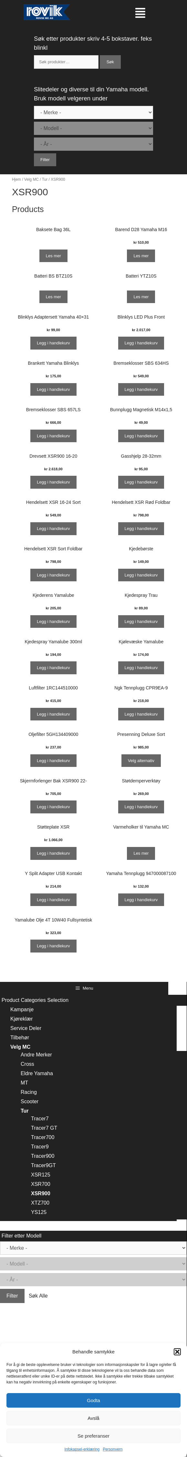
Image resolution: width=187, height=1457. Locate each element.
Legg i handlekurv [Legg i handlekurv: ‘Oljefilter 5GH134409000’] (53, 760)
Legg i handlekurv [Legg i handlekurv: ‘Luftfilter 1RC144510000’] (53, 714)
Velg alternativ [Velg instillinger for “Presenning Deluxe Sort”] (141, 760)
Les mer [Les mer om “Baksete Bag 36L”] (53, 255)
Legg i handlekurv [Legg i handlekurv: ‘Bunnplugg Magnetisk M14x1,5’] (141, 435)
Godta (93, 1400)
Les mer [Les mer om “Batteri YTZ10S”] (141, 296)
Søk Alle (67, 159)
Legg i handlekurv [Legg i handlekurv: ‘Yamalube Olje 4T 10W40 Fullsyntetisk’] (53, 945)
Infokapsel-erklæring (81, 1449)
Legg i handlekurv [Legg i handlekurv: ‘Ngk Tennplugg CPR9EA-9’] (141, 714)
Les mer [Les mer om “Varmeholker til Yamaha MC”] (141, 853)
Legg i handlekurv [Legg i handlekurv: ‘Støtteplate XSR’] (53, 853)
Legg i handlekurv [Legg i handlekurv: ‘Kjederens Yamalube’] (53, 621)
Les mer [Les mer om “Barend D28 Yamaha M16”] (141, 255)
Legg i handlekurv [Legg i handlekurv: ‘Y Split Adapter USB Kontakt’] (53, 899)
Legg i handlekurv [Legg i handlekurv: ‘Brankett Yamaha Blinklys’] (53, 389)
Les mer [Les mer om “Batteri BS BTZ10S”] (53, 296)
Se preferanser (93, 1436)
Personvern (112, 1449)
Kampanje (22, 1009)
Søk (110, 61)
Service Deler (25, 1028)
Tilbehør (19, 1037)
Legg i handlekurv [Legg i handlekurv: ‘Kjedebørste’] (141, 575)
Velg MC (31, 179)
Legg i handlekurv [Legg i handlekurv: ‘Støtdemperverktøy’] (141, 806)
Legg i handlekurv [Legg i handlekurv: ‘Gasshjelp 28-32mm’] (141, 482)
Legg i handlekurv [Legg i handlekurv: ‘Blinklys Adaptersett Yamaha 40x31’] (53, 343)
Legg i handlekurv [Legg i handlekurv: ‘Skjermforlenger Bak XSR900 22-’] (53, 806)
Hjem (16, 179)
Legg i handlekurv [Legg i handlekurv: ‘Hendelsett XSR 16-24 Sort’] (53, 528)
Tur (45, 179)
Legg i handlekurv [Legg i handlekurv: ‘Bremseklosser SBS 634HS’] (141, 389)
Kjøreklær (21, 1019)
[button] (177, 1352)
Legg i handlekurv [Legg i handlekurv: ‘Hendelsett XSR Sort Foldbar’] (53, 575)
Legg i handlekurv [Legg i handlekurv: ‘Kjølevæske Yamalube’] (141, 667)
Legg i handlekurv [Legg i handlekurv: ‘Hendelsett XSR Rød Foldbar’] (141, 528)
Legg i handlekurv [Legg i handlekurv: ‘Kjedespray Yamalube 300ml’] (53, 667)
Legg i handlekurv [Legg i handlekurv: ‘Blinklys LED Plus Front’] (141, 343)
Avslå (93, 1418)
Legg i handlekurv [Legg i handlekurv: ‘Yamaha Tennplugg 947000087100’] (141, 899)
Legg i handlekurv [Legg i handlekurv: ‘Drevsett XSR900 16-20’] (53, 482)
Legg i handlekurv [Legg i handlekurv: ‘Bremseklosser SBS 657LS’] (53, 435)
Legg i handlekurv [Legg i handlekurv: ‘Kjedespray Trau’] (141, 621)
